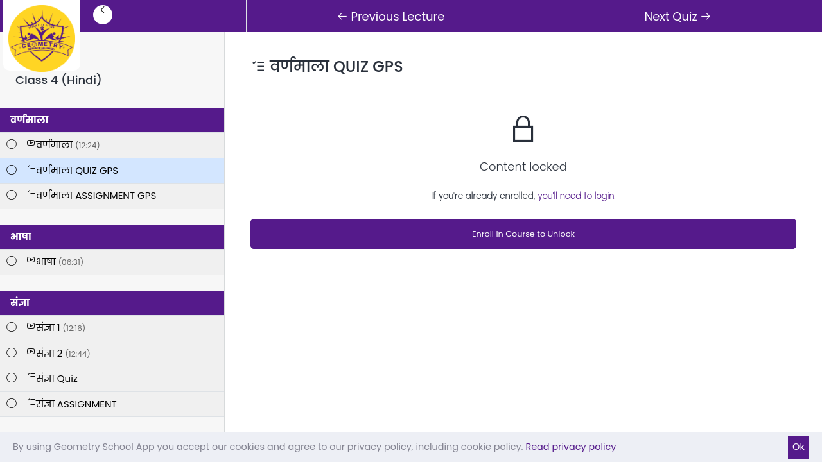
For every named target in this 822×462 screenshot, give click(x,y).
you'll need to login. (577, 195)
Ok (798, 446)
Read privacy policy (570, 446)
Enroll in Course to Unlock (523, 233)
